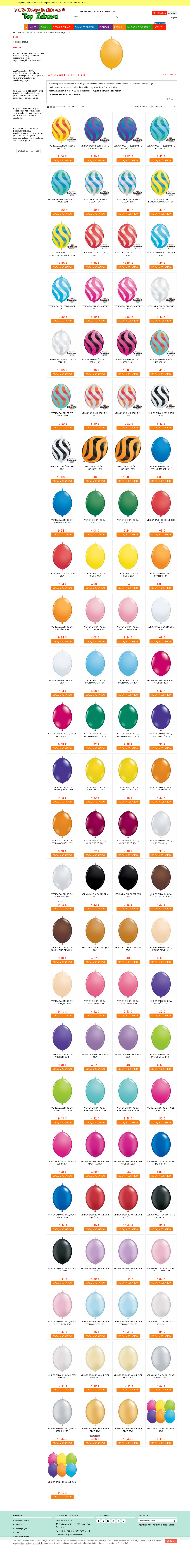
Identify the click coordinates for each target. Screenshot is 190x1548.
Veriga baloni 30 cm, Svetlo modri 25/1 (128, 681)
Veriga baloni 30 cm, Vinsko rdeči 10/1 (95, 841)
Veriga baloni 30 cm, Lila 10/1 (95, 1055)
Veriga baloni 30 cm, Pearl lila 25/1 (128, 1269)
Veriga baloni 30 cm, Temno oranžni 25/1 (62, 841)
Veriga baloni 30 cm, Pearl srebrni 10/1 (161, 1376)
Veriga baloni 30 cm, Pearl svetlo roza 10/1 (161, 1269)
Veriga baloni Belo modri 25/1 (62, 307)
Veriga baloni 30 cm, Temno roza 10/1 (95, 1002)
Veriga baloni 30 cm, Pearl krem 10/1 (95, 1376)
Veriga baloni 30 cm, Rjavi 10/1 (95, 948)
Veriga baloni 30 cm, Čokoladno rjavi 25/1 (62, 948)
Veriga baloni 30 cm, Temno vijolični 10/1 (161, 734)
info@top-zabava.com (73, 1534)
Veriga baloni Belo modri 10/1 (161, 253)
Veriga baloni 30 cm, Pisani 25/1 (62, 1483)
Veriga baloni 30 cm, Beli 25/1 (62, 681)
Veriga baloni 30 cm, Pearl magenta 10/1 (95, 1162)
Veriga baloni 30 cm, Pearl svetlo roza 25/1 (62, 1322)
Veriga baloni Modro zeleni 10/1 (95, 200)
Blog (15, 37)
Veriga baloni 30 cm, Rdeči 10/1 (161, 521)
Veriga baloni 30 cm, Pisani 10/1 (161, 1429)
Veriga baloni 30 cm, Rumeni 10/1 (95, 574)
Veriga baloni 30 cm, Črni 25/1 (128, 895)
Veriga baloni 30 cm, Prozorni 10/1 (161, 841)
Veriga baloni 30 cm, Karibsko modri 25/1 (128, 1109)
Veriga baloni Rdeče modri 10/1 (161, 360)
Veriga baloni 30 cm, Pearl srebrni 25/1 (62, 1429)
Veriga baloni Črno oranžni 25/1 (128, 467)
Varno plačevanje (22, 1536)
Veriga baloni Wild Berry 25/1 (128, 307)
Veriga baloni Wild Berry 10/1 (95, 307)
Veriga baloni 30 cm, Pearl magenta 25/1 (128, 1162)
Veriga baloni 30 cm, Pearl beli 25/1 (62, 1376)
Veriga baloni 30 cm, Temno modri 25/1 (62, 521)
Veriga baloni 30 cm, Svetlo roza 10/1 (95, 628)
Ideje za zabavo (21, 42)
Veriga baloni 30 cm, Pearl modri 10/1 (161, 1162)
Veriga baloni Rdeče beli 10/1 (95, 414)
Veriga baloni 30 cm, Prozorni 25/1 (62, 895)
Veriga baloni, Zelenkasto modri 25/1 (62, 200)
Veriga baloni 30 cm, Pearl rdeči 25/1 (128, 1215)
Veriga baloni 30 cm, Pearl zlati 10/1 (95, 1429)
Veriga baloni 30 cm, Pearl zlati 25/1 (128, 1429)
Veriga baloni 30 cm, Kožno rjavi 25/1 (62, 1002)
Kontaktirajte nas (22, 1521)
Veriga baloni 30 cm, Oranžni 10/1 (161, 574)
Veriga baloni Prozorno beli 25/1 (62, 360)
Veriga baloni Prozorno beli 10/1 (161, 307)
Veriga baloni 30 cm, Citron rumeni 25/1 (128, 788)
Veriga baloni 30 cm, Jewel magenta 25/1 (62, 734)
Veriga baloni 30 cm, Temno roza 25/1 (128, 1002)
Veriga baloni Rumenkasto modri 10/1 (161, 200)
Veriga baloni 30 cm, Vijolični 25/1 (62, 1055)
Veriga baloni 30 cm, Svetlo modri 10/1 (95, 681)
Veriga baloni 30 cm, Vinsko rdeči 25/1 (128, 841)
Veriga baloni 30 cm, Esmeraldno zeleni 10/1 (95, 734)
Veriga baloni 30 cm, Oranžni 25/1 (62, 628)
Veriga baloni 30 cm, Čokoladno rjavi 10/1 (161, 895)
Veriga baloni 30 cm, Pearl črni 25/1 (62, 1269)
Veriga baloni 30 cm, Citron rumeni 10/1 (95, 788)
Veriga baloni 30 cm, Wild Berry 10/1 (161, 1109)
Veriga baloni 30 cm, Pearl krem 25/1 (128, 1376)
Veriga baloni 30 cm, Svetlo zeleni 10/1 (161, 1055)
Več (170, 98)
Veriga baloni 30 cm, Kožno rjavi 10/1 (161, 948)
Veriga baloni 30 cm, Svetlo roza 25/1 (128, 628)
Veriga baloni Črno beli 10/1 (161, 414)
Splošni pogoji (21, 1528)
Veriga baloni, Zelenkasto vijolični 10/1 (95, 147)
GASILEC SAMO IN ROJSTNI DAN (28, 91)
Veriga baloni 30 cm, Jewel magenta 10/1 (161, 681)
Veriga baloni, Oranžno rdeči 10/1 (62, 147)
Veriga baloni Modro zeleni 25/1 (128, 200)
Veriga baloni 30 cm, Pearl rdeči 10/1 (95, 1215)
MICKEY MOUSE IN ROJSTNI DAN (28, 53)
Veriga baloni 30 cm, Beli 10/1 (161, 628)
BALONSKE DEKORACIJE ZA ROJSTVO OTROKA (25, 129)
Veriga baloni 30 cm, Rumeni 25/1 (128, 574)
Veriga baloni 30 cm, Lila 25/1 (128, 1055)
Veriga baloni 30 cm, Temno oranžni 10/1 (161, 788)
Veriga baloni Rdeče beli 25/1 (128, 414)
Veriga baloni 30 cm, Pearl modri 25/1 (62, 1215)
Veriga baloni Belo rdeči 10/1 (95, 253)
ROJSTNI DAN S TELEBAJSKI (26, 108)
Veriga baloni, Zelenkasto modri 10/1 (161, 147)
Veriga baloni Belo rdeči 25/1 (128, 253)
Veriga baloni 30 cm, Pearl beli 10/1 (161, 1322)
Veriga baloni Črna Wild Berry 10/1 (95, 360)
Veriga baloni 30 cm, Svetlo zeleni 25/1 (62, 1109)
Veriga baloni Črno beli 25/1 (62, 467)
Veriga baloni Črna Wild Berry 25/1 (128, 360)
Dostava (18, 1525)
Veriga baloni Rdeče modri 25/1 (62, 414)
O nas (17, 1532)
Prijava (173, 17)
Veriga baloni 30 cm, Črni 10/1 (95, 895)
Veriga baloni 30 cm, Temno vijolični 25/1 (62, 788)
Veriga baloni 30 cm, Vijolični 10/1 (161, 1002)
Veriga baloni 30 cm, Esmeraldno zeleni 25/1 (128, 734)
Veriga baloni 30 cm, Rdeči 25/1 (62, 574)
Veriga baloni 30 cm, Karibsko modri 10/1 (95, 1109)
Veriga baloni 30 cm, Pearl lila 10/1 (95, 1269)
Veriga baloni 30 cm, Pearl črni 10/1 (161, 1215)
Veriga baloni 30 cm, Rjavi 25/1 (128, 948)
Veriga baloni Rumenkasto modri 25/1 (62, 253)
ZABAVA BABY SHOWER (24, 71)
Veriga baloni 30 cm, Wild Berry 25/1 (62, 1162)
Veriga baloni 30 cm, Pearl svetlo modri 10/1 (95, 1322)
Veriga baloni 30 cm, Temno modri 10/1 (161, 467)
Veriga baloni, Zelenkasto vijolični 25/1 (128, 147)
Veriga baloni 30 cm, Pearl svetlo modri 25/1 (128, 1322)
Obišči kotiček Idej (28, 150)
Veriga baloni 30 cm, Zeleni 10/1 (95, 521)
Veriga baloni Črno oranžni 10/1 (95, 467)
